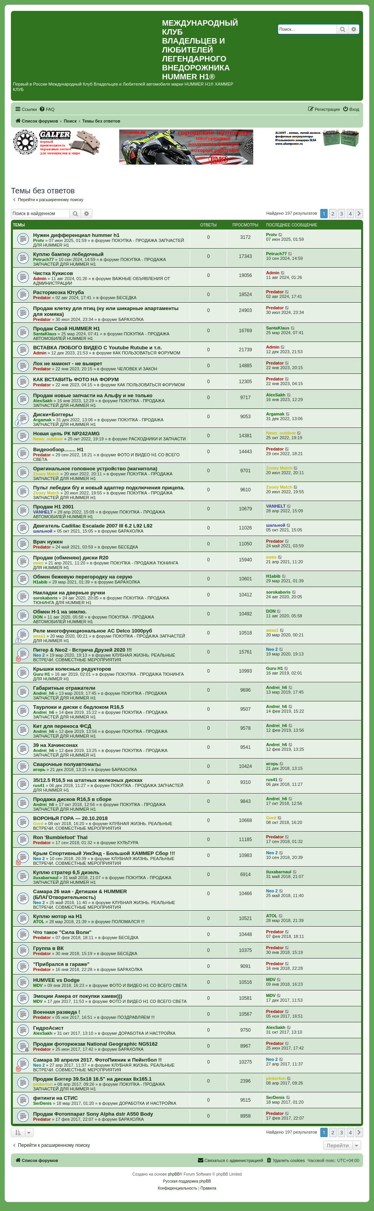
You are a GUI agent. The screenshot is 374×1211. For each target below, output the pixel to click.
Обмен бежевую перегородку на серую (82, 577)
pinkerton (43, 1084)
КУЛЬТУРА (127, 842)
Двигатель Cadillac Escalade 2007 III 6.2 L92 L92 (92, 526)
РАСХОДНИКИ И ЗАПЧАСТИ (157, 438)
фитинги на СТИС (55, 1098)
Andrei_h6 (43, 693)
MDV (37, 985)
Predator (42, 297)
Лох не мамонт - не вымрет (67, 363)
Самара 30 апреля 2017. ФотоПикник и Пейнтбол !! (97, 1060)
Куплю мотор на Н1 (57, 916)
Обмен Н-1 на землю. (59, 612)
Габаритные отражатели (64, 688)
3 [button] (341, 213)
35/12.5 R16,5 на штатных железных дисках (88, 780)
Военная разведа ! (56, 1012)
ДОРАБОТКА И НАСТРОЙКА (147, 1033)
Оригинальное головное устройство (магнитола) (95, 468)
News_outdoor (48, 438)
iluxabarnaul (45, 877)
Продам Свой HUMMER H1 (66, 328)
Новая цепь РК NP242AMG (66, 433)
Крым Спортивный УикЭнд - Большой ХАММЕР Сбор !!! (104, 853)
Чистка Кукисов (53, 273)
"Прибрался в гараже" (61, 964)
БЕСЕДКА (126, 297)
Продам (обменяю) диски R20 (70, 558)
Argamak (42, 419)
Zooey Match (46, 473)
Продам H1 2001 (53, 507)
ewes (38, 563)
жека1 (39, 636)
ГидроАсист (48, 1028)
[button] (359, 213)
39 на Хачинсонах (55, 745)
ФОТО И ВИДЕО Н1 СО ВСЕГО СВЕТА (148, 985)
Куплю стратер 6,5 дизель (66, 872)
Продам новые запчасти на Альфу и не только (92, 395)
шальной (42, 531)
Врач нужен (48, 542)
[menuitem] (47, 109)
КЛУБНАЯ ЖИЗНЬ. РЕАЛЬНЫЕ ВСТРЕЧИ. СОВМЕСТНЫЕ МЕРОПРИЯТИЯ (104, 657)
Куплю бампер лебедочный (68, 254)
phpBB (174, 1174)
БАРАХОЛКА (131, 319)
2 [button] (333, 213)
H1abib (40, 582)
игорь (39, 769)
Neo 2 (39, 655)
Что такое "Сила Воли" (62, 932)
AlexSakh (43, 400)
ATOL (38, 921)
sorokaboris (45, 598)
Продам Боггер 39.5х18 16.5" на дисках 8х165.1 (92, 1079)
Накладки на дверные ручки (69, 593)
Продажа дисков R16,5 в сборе (72, 799)
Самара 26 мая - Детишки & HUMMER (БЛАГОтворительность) (80, 894)
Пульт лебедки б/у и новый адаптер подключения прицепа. (109, 488)
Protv (38, 240)
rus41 (38, 785)
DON (37, 617)
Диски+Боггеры (53, 414)
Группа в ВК (48, 948)
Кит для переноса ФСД (62, 726)
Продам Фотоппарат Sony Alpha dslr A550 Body (93, 1114)
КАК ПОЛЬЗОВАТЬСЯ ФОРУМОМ (146, 353)
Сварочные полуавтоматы (67, 764)
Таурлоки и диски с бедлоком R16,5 (78, 707)
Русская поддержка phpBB (187, 1181)
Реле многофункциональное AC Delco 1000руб (92, 631)
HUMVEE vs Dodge (56, 980)
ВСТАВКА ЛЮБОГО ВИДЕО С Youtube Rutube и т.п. (97, 348)
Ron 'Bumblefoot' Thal (60, 837)
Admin (39, 278)
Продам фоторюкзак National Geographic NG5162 (95, 1044)
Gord (38, 823)
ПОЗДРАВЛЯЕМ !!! (136, 1017)
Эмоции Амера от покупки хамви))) (77, 996)
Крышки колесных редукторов (72, 669)
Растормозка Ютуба (58, 292)
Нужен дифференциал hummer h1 (76, 235)
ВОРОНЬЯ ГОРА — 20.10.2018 (70, 818)
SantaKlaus (44, 333)
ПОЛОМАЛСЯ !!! (128, 921)
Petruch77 (43, 259)
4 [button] (350, 213)
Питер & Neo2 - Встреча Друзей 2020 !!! (82, 650)
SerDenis (42, 1103)
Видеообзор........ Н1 (58, 449)
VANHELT (43, 512)
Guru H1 (41, 674)
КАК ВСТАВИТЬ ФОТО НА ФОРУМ (76, 379)
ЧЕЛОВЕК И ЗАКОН (137, 368)
